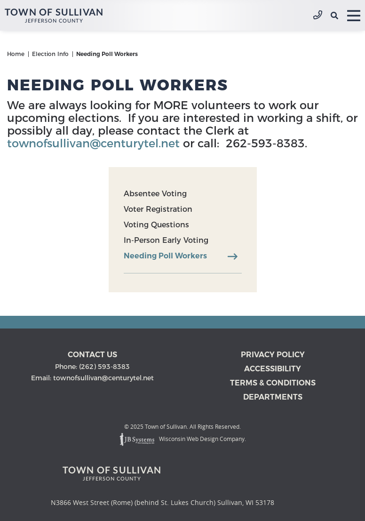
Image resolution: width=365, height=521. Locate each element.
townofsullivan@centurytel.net (93, 143)
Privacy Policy (273, 354)
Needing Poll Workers (165, 255)
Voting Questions (156, 224)
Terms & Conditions (273, 382)
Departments (272, 397)
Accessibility (272, 368)
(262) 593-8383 (317, 16)
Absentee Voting (155, 193)
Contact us (92, 354)
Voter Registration (158, 209)
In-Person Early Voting (166, 240)
